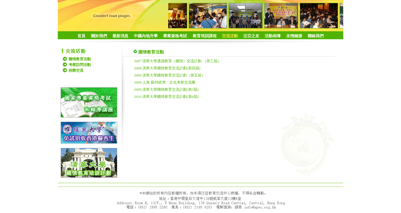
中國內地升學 (146, 36)
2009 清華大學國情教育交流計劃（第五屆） (169, 75)
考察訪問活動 (80, 65)
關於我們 (99, 36)
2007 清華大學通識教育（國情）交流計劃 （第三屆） (177, 61)
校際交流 (76, 70)
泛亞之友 (251, 36)
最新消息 (120, 36)
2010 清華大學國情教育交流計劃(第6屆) (166, 96)
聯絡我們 (316, 36)
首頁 (81, 36)
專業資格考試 (175, 36)
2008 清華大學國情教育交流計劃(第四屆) (167, 68)
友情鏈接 (294, 36)
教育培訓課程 (205, 36)
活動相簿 (273, 36)
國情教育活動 (80, 59)
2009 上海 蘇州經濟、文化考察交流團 (164, 82)
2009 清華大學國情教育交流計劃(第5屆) (166, 89)
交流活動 (230, 36)
